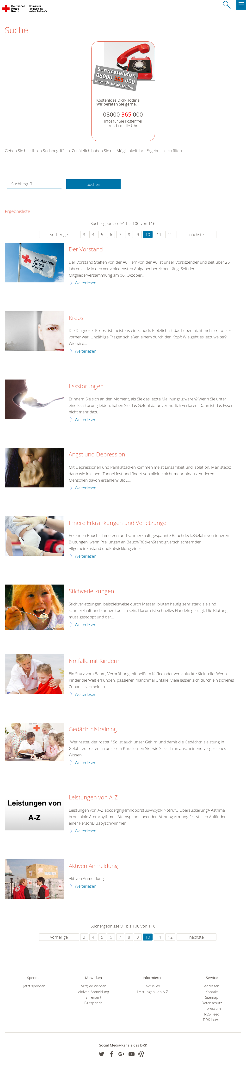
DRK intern (212, 1019)
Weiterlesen (85, 283)
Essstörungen (86, 386)
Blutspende (93, 1003)
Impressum (212, 1008)
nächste (196, 234)
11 (159, 234)
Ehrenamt (93, 997)
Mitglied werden (93, 986)
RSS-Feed (211, 1014)
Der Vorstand (86, 249)
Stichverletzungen (91, 591)
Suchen (93, 184)
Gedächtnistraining (93, 729)
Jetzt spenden (34, 986)
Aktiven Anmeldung (93, 866)
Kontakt (211, 992)
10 (147, 234)
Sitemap (211, 997)
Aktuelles (153, 986)
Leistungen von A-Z (93, 797)
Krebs (76, 318)
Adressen (211, 986)
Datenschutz (212, 1003)
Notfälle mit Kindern (94, 661)
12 (170, 234)
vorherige (59, 234)
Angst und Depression (97, 454)
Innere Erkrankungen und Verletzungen (119, 523)
